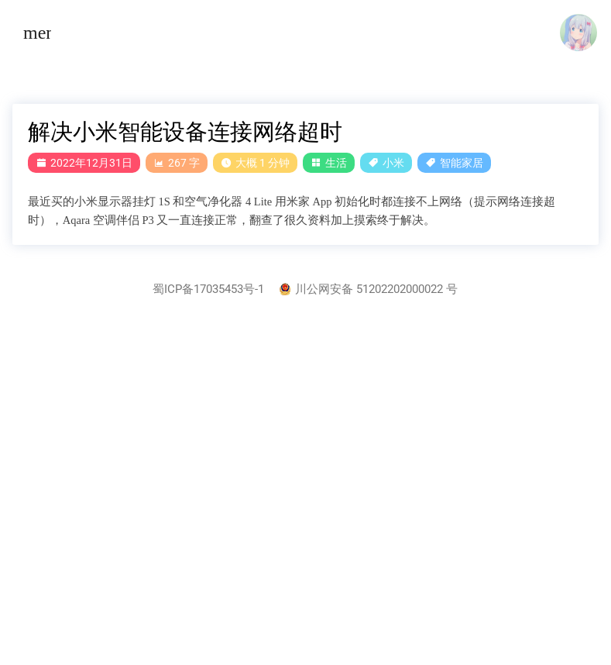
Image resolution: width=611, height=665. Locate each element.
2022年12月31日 (84, 163)
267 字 (176, 163)
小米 (393, 162)
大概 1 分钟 (255, 163)
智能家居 (461, 162)
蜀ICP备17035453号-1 (208, 289)
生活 (336, 162)
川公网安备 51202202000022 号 (369, 289)
